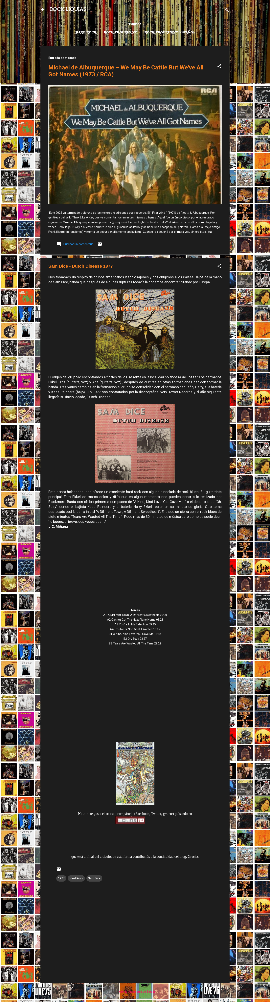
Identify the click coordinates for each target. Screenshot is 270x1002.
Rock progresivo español (170, 32)
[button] (219, 67)
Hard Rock (86, 32)
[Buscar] (227, 11)
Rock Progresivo (120, 32)
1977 (61, 878)
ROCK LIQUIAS (68, 9)
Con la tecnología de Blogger (135, 991)
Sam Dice (94, 878)
